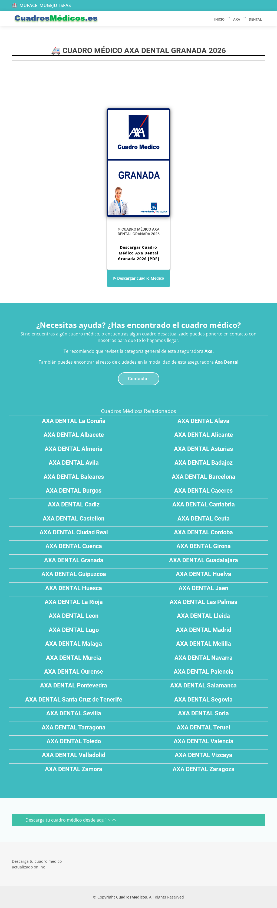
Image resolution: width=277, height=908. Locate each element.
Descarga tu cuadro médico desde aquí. (70, 820)
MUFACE (28, 5)
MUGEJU (48, 5)
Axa (209, 351)
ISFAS (65, 5)
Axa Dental (227, 362)
